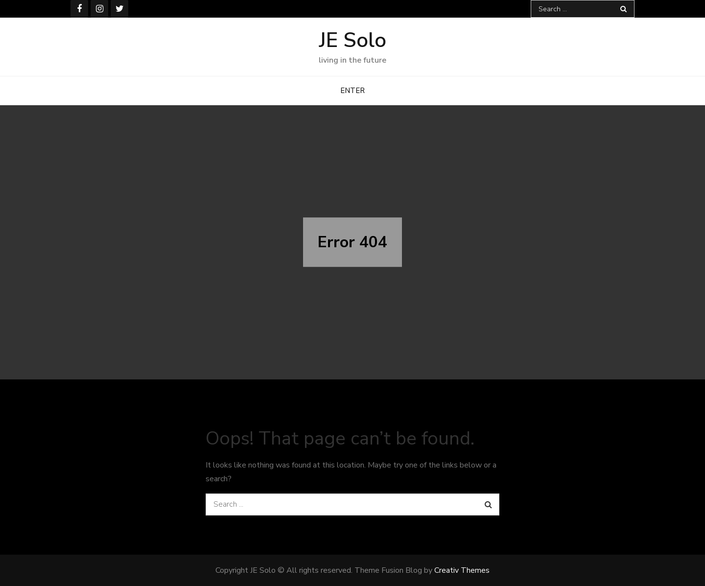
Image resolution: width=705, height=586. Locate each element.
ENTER (352, 90)
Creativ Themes (462, 570)
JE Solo (352, 40)
